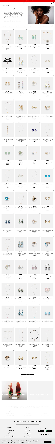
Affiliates (27, 435)
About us (27, 427)
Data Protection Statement (25, 442)
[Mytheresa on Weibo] (48, 435)
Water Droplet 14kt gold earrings (20, 367)
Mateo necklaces (34, 407)
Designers (5, 5)
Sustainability (27, 428)
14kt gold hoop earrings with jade (34, 46)
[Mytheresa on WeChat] (50, 435)
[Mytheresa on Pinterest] (43, 435)
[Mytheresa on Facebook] (41, 435)
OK (47, 441)
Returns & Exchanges (10, 435)
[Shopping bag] (53, 3)
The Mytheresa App (27, 436)
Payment (9, 432)
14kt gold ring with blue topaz (34, 162)
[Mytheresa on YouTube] (46, 435)
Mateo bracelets (24, 407)
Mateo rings (39, 407)
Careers (27, 432)
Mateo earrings (29, 407)
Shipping (9, 433)
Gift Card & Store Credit (10, 430)
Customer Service (10, 427)
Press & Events (27, 430)
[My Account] (52, 3)
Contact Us (10, 428)
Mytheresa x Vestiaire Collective (9, 436)
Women (3, 5)
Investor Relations (28, 433)
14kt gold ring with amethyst (47, 162)
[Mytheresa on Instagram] (45, 435)
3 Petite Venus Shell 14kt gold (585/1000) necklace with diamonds (7, 47)
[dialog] (27, 441)
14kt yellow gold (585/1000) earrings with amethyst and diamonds (47, 93)
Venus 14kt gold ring (7, 367)
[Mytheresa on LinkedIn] (39, 435)
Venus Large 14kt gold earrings (34, 367)
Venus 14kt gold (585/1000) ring (47, 116)
